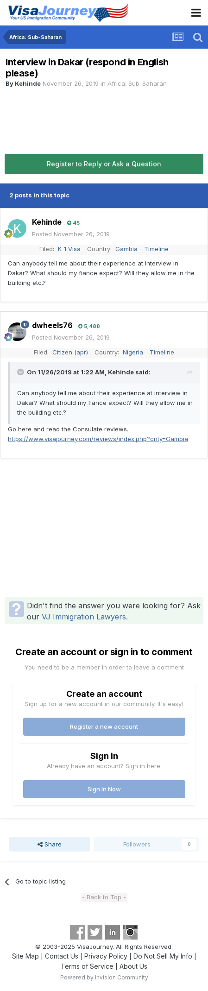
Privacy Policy (105, 956)
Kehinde (28, 83)
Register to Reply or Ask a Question (104, 164)
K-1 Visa (69, 248)
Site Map (25, 956)
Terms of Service (87, 966)
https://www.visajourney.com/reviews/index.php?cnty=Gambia (98, 438)
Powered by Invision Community (104, 977)
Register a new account (104, 726)
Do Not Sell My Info (162, 956)
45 (73, 223)
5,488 (89, 326)
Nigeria (133, 352)
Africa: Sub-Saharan (137, 83)
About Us (133, 966)
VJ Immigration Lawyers (84, 616)
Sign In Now (104, 789)
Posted (71, 234)
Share (50, 844)
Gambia (126, 248)
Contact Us (61, 956)
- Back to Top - (104, 897)
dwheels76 (52, 325)
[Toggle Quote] (21, 372)
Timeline (156, 248)
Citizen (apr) (70, 352)
